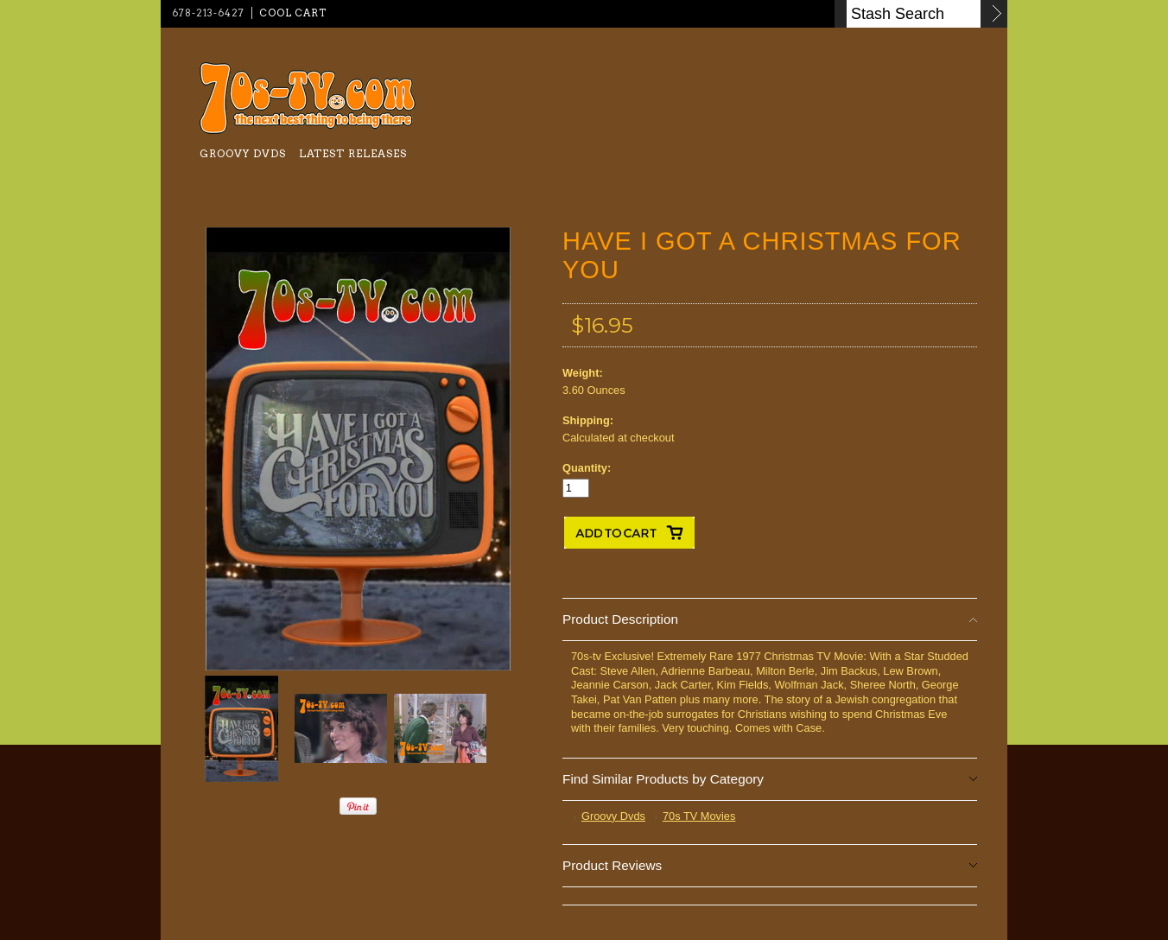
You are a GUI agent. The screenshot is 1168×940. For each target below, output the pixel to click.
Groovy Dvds (243, 153)
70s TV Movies (699, 816)
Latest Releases (353, 153)
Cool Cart (293, 13)
